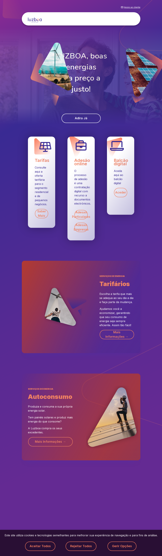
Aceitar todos (40, 546)
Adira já (81, 118)
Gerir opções (122, 546)
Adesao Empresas (81, 227)
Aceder (120, 192)
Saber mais (41, 214)
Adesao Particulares (81, 215)
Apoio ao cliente (132, 7)
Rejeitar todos (81, 546)
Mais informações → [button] (116, 335)
